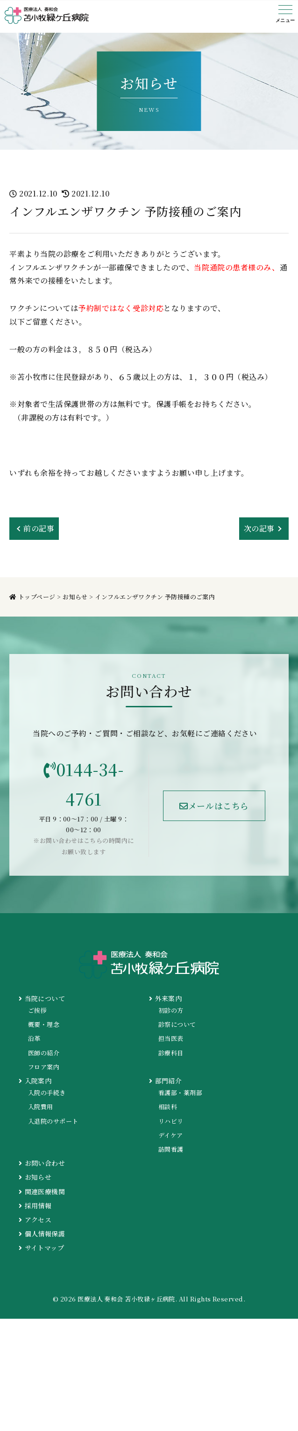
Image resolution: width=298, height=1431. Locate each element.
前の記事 (38, 528)
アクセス (35, 1219)
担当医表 (171, 1038)
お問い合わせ (42, 1163)
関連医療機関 (42, 1191)
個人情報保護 (42, 1233)
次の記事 (259, 528)
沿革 (34, 1038)
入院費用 (40, 1106)
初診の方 (171, 1010)
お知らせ (35, 1177)
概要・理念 (43, 1024)
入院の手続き (47, 1092)
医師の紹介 (43, 1052)
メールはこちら (214, 805)
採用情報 (35, 1205)
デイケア (170, 1135)
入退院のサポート (53, 1121)
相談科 (167, 1106)
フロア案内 (43, 1066)
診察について (177, 1024)
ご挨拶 (37, 1010)
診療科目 (171, 1052)
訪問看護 (171, 1149)
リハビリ (171, 1121)
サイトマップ (41, 1247)
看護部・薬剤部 (180, 1092)
